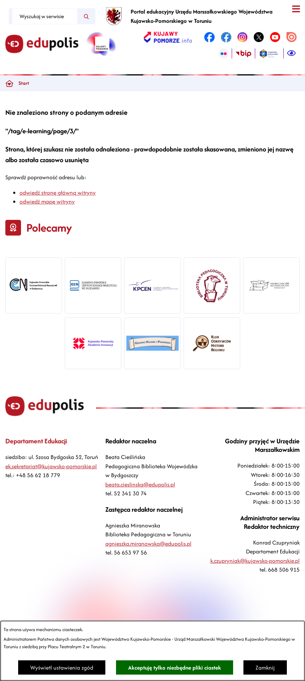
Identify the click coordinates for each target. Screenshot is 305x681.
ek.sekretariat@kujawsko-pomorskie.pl (51, 466)
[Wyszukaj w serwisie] (45, 16)
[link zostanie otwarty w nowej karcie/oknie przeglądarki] (168, 37)
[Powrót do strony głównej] (9, 83)
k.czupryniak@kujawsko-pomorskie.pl (255, 561)
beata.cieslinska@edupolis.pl (140, 484)
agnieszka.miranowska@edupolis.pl (148, 544)
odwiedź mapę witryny (47, 201)
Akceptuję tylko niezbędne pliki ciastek (174, 668)
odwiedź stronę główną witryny (58, 193)
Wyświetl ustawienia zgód (61, 668)
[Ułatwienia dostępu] (291, 53)
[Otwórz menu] (296, 9)
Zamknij (265, 668)
